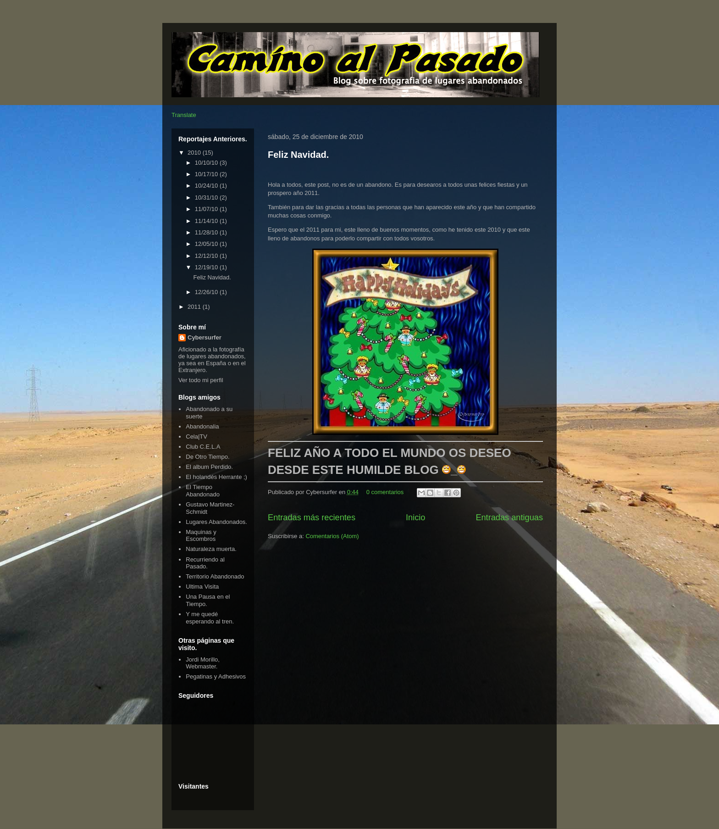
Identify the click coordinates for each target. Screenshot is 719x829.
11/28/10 (207, 232)
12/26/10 (207, 292)
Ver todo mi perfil (200, 380)
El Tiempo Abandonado (203, 491)
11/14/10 (207, 220)
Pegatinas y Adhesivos (216, 676)
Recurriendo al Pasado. (205, 563)
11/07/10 (207, 209)
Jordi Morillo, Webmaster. (203, 663)
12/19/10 (207, 267)
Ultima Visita (202, 586)
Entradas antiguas (509, 517)
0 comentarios (385, 492)
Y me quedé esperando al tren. (210, 618)
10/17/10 (207, 174)
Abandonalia (202, 426)
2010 (195, 152)
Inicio (415, 517)
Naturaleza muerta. (211, 548)
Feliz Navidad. (298, 155)
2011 (195, 306)
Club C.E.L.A (203, 446)
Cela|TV (196, 436)
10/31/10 (207, 197)
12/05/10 (207, 243)
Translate (183, 114)
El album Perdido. (209, 466)
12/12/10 (207, 255)
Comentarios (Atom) (332, 536)
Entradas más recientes (311, 517)
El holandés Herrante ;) (216, 476)
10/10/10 (207, 162)
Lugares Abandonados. (216, 521)
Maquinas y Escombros (201, 536)
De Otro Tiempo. (207, 456)
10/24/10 (207, 185)
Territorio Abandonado (215, 576)
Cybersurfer (204, 337)
